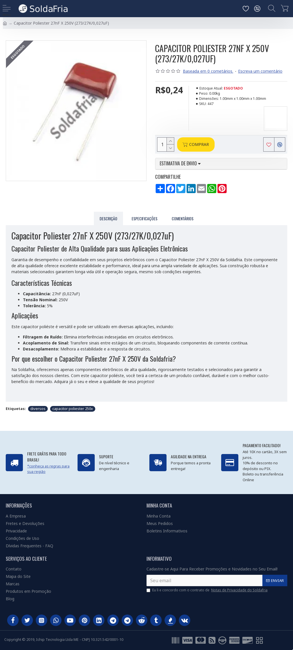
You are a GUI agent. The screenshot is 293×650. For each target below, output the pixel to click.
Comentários (182, 218)
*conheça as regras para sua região (48, 468)
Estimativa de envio (180, 163)
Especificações (144, 218)
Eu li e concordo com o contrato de (207, 590)
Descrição (108, 218)
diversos (37, 408)
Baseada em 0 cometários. (208, 71)
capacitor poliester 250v (72, 408)
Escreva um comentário (260, 71)
